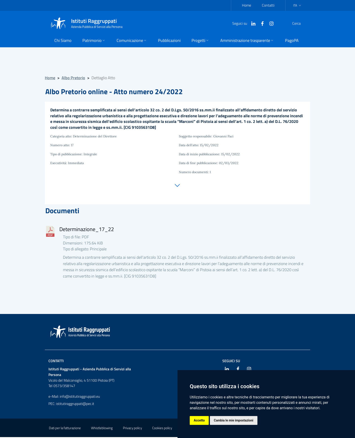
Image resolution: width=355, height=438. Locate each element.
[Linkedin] (242, 23)
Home (246, 5)
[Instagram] (260, 23)
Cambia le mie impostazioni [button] (233, 420)
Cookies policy (162, 428)
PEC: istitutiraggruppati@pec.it (71, 404)
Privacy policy (132, 428)
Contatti (268, 5)
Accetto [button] (199, 420)
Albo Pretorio (73, 78)
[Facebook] (251, 23)
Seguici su (231, 361)
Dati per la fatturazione (65, 428)
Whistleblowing (102, 428)
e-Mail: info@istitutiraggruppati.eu (74, 397)
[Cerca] (300, 23)
